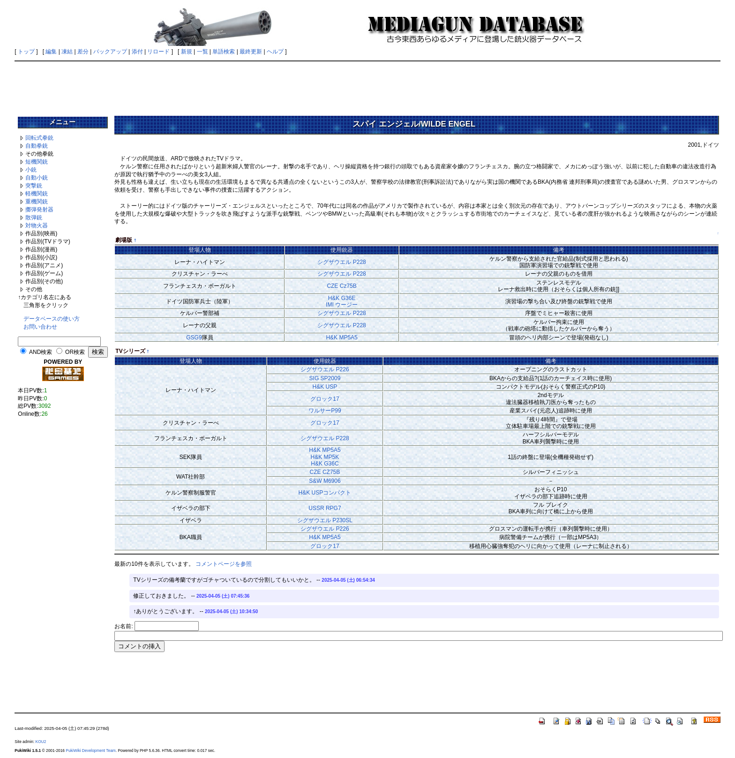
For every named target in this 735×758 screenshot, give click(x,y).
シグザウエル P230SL (324, 520)
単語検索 (223, 51)
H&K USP (325, 386)
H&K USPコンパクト (325, 492)
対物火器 (36, 225)
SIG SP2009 (325, 378)
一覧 (202, 51)
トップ (26, 51)
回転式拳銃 (39, 138)
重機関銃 (36, 201)
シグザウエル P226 (324, 369)
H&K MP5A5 (341, 337)
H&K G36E (342, 298)
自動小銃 (36, 177)
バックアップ (110, 51)
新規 (186, 51)
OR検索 (75, 352)
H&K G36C (324, 463)
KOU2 (41, 741)
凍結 (67, 51)
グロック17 (324, 399)
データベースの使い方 (51, 318)
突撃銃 (33, 185)
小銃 (31, 169)
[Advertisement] (367, 85)
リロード (158, 51)
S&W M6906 (324, 481)
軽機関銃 (36, 193)
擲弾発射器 (39, 209)
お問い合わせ (40, 326)
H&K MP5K (325, 457)
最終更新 (251, 51)
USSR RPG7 (324, 508)
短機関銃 (36, 161)
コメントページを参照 (223, 564)
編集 (51, 51)
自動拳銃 (36, 146)
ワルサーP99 (324, 410)
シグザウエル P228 (341, 262)
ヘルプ (275, 51)
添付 (137, 51)
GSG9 (194, 337)
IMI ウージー (342, 304)
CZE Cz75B (341, 286)
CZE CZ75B (325, 472)
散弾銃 (33, 217)
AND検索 (40, 352)
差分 (83, 51)
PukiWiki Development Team (90, 750)
